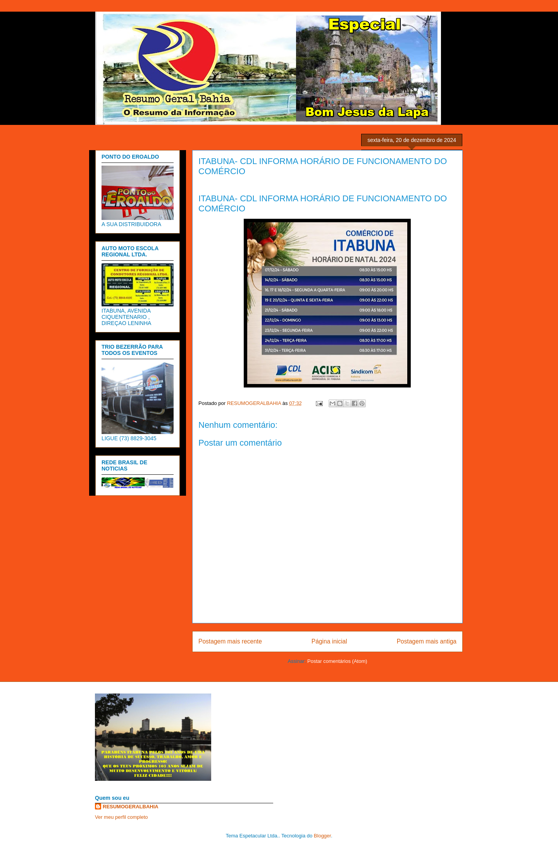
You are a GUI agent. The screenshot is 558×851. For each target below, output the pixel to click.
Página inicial (329, 641)
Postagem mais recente (230, 641)
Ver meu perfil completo (121, 817)
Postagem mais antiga (426, 641)
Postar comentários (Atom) (337, 661)
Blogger (322, 836)
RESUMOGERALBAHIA (130, 806)
